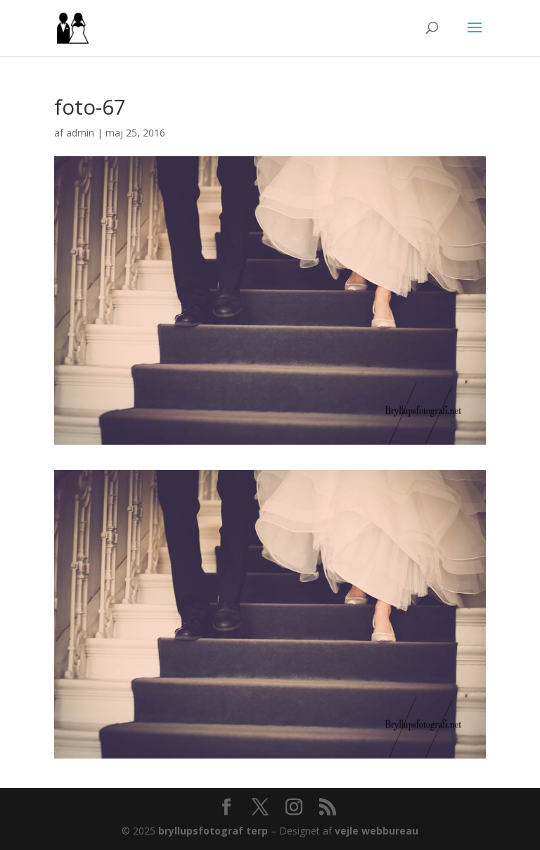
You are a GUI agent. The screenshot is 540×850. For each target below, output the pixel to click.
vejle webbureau (376, 830)
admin (80, 132)
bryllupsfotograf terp (213, 830)
